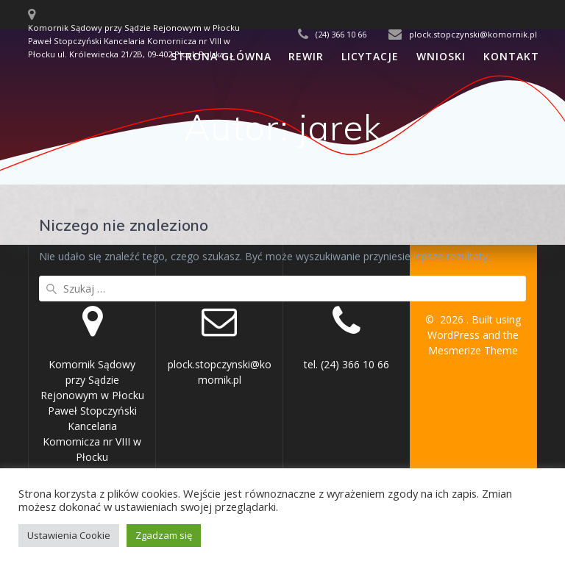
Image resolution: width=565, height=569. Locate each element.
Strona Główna (221, 56)
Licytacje (370, 56)
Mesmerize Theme (473, 350)
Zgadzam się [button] (163, 535)
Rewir (306, 56)
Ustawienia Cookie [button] (68, 535)
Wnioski (441, 56)
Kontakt (511, 56)
